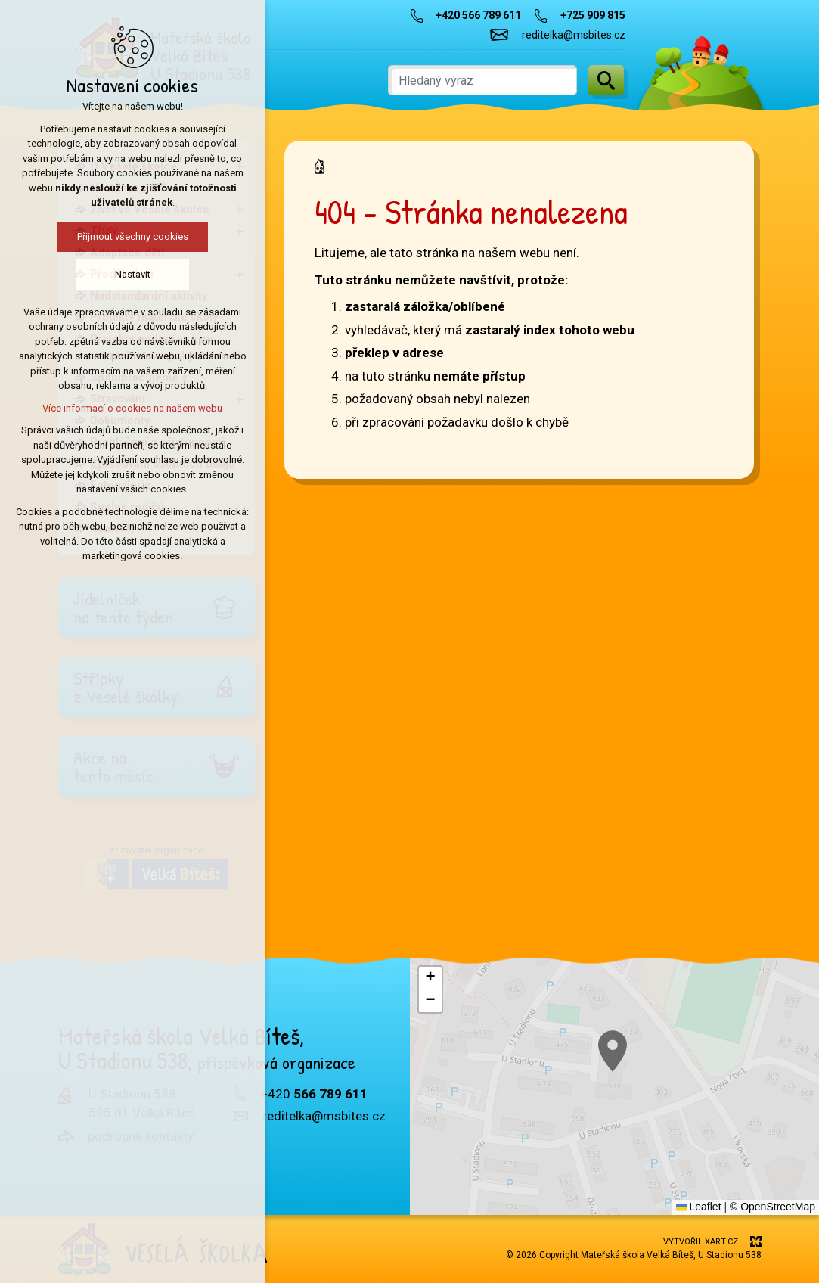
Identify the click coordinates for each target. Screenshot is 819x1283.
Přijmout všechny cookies (132, 236)
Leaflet (698, 1207)
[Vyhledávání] (606, 80)
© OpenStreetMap (772, 1207)
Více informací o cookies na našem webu (132, 408)
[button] (430, 978)
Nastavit (132, 274)
